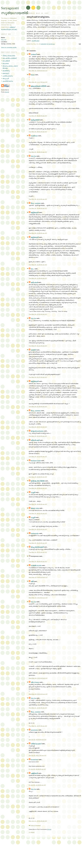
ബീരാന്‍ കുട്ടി (35, 440)
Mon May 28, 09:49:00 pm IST (38, 70)
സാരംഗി (34, 54)
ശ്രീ (32, 581)
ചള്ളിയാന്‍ (34, 773)
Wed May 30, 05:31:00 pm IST (38, 694)
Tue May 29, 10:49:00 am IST (38, 208)
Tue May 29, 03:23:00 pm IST (38, 456)
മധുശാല (6, 63)
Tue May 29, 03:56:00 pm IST (38, 477)
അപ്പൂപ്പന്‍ (6, 78)
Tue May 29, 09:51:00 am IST (38, 131)
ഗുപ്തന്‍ (33, 492)
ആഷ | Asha (35, 508)
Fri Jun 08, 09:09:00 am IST (37, 769)
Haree (33, 74)
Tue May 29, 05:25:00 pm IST (38, 543)
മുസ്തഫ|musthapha (37, 431)
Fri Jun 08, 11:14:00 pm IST (37, 785)
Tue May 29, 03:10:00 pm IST (38, 436)
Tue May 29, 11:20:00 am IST (38, 264)
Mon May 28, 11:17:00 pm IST (38, 82)
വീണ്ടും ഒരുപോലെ (9, 55)
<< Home (31, 832)
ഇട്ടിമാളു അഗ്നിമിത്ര (38, 481)
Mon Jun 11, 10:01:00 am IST (38, 821)
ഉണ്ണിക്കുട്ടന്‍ (35, 212)
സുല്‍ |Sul (34, 136)
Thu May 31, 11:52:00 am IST (38, 708)
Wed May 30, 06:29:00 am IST (38, 597)
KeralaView (34, 759)
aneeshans (34, 730)
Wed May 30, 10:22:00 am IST (38, 678)
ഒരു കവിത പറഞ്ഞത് (10, 58)
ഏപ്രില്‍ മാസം (8, 81)
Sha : (32, 269)
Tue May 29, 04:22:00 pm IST (38, 513)
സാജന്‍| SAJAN (36, 565)
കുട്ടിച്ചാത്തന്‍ (35, 120)
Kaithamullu (35, 533)
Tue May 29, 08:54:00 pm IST (38, 561)
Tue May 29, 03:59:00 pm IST (38, 488)
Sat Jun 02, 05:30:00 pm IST (37, 739)
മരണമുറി (6, 73)
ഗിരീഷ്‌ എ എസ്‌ (36, 743)
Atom (49, 829)
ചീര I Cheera (35, 682)
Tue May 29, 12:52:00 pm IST (38, 314)
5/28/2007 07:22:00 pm (47, 44)
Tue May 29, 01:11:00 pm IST (38, 346)
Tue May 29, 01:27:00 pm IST (38, 377)
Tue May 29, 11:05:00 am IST (38, 233)
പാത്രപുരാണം (8, 76)
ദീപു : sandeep (36, 203)
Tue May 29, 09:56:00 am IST (38, 152)
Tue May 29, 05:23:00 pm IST (38, 529)
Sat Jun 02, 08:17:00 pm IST (37, 755)
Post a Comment (35, 825)
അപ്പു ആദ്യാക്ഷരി (37, 547)
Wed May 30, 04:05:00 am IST (38, 577)
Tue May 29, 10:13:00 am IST (38, 199)
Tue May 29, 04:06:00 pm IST (38, 504)
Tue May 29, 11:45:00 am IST (38, 278)
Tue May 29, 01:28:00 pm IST (38, 406)
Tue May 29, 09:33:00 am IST (38, 116)
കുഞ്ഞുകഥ (35, 40)
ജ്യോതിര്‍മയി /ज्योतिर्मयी (38, 86)
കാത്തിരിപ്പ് (6, 70)
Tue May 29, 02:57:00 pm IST (38, 427)
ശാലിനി (33, 350)
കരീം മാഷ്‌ (34, 282)
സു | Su (33, 156)
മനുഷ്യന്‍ (6, 61)
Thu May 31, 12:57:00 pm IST (38, 726)
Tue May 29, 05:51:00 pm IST (38, 552)
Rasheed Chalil (36, 460)
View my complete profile (9, 47)
